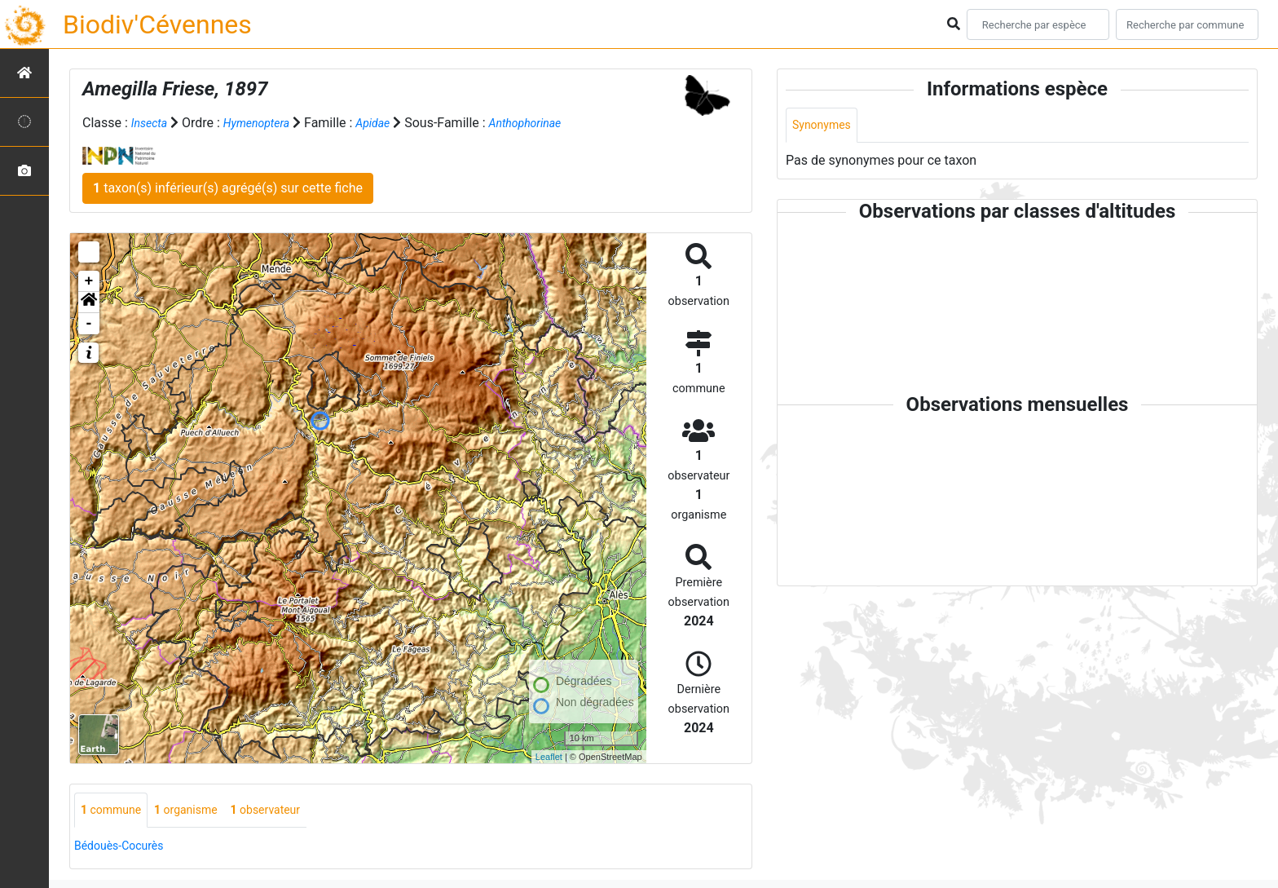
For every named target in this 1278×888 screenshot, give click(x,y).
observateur (288, 811)
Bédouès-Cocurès (125, 847)
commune (115, 811)
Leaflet (548, 756)
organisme (199, 811)
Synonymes (825, 126)
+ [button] (89, 281)
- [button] (89, 324)
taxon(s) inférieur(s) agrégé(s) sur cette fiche (228, 188)
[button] (88, 302)
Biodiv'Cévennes (157, 24)
